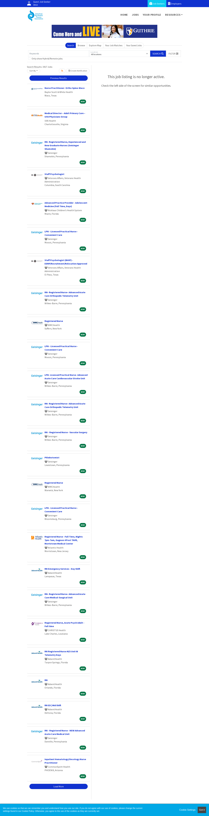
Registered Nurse (54, 321)
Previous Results (58, 78)
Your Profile (152, 14)
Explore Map (95, 45)
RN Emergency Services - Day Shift (62, 568)
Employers (174, 3)
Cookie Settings (187, 810)
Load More (58, 786)
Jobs (135, 14)
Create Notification (78, 70)
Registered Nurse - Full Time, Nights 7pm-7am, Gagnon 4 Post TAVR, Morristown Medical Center (64, 540)
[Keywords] (58, 53)
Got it (202, 810)
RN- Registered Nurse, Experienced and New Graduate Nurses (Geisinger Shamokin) (65, 145)
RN (46, 680)
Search (70, 45)
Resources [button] (172, 14)
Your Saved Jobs (134, 45)
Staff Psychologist (54, 174)
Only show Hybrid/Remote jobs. (47, 58)
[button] (173, 53)
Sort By (32, 70)
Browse (81, 45)
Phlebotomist (52, 457)
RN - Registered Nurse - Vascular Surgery (66, 432)
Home (124, 14)
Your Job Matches (113, 45)
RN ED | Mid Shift (53, 705)
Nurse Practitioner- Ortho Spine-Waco (65, 88)
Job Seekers (157, 3)
